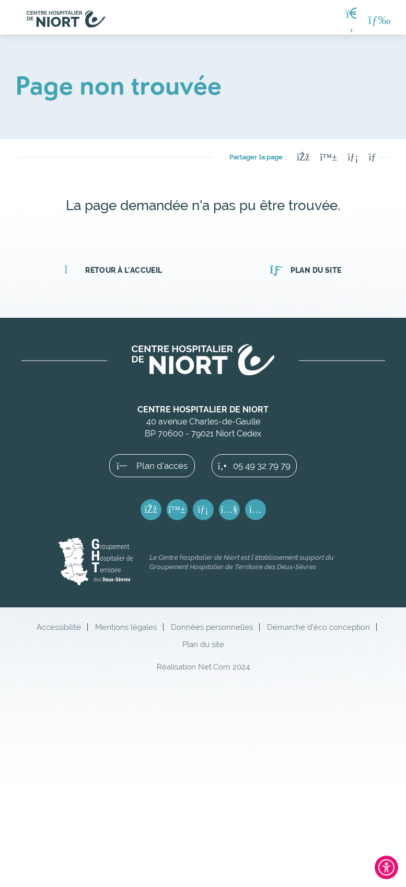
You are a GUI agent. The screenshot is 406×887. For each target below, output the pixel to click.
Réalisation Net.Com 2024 (203, 666)
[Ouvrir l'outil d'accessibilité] (386, 867)
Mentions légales (126, 627)
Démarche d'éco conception (318, 627)
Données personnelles (212, 627)
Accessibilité (59, 627)
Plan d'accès (152, 465)
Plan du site (305, 270)
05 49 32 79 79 (254, 465)
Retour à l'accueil (113, 270)
